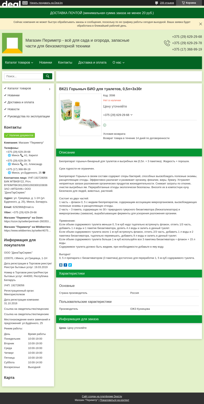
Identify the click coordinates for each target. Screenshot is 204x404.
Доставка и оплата (92, 62)
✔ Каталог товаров (17, 88)
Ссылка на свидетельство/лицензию (26, 308)
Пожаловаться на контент (114, 400)
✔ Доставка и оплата (19, 102)
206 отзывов (167, 2)
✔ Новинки (12, 95)
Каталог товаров (17, 62)
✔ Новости (11, 109)
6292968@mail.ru (23, 207)
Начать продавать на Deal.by (46, 2)
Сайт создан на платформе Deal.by (102, 396)
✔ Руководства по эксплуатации (27, 116)
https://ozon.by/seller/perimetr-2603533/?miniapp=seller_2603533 (42, 221)
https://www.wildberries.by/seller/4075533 (28, 230)
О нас (117, 62)
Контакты (65, 62)
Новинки (45, 62)
